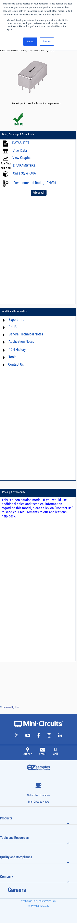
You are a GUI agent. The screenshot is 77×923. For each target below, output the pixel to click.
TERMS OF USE (29, 901)
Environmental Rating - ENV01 (34, 183)
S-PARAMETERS (24, 165)
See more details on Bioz (64, 707)
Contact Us (16, 364)
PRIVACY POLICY (47, 901)
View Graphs (21, 158)
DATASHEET (20, 143)
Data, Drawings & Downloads (18, 134)
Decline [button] (47, 41)
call (55, 752)
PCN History (17, 350)
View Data (20, 151)
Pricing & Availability (13, 492)
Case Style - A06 (24, 173)
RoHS (12, 327)
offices (27, 752)
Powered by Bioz (9, 707)
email (42, 752)
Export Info (16, 320)
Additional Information (14, 311)
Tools (12, 357)
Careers (17, 890)
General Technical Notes (26, 334)
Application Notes (21, 341)
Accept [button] (30, 41)
